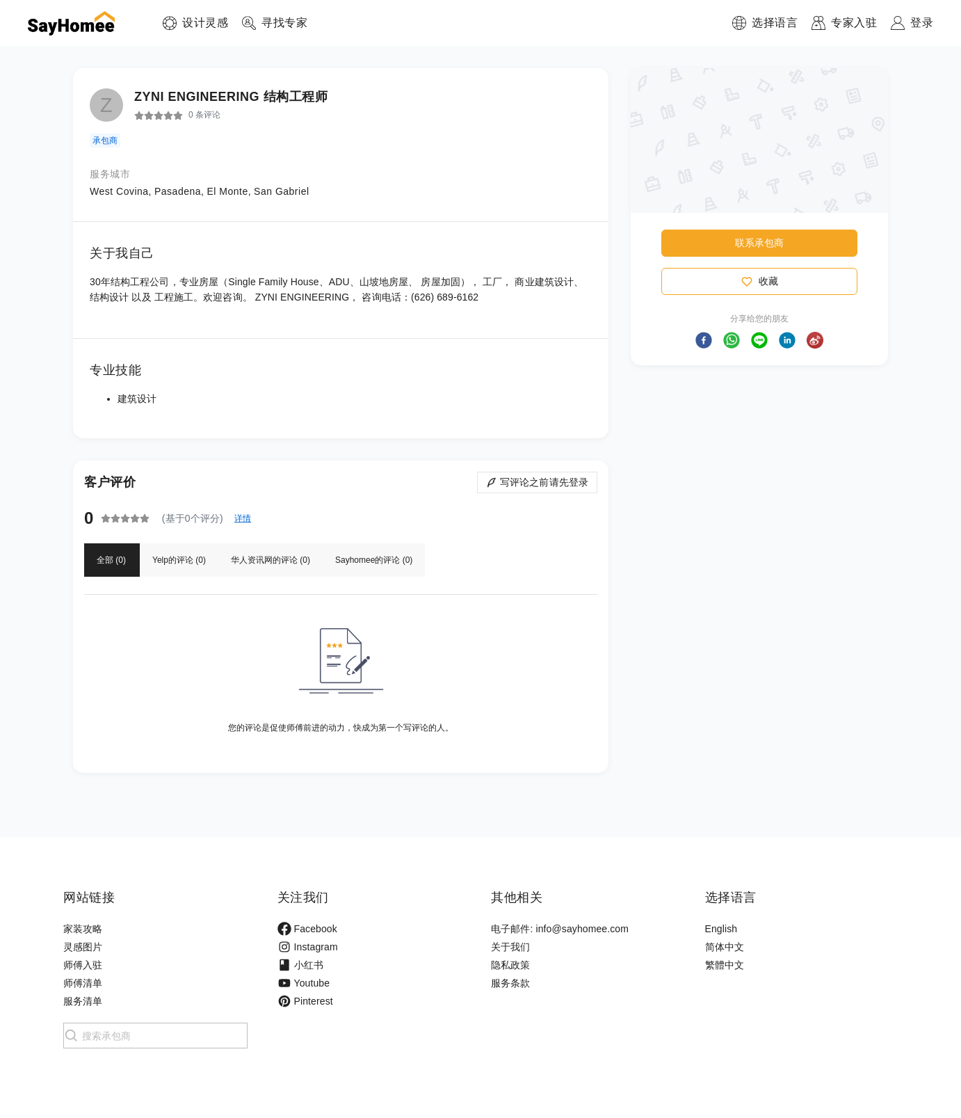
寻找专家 (284, 23)
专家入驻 (854, 23)
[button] (703, 340)
